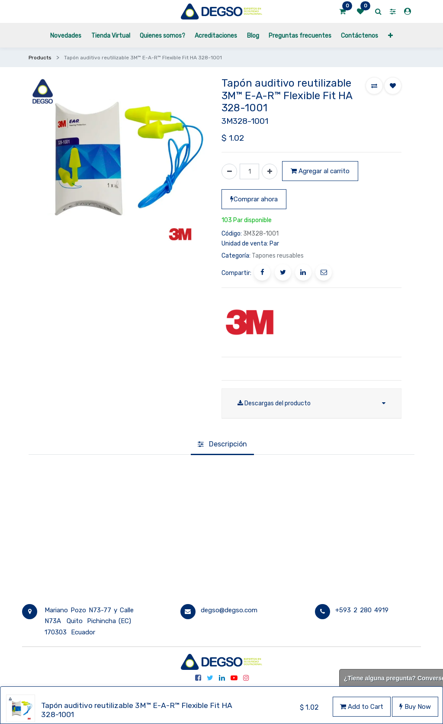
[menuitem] (65, 35)
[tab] (222, 445)
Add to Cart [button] (361, 707)
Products (40, 58)
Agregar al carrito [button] (320, 171)
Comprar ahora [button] (254, 199)
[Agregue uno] (269, 171)
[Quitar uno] (229, 171)
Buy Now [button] (415, 707)
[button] (390, 35)
